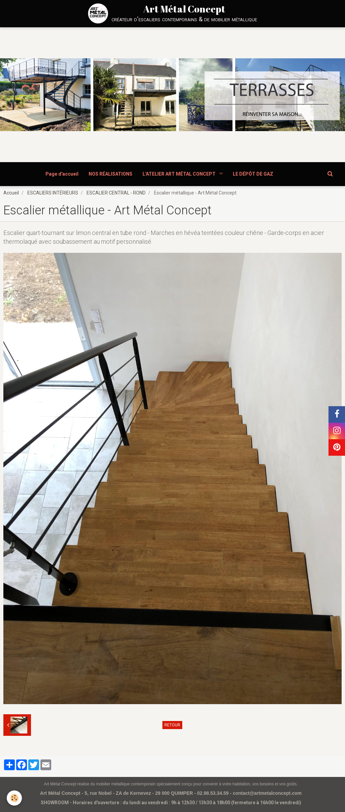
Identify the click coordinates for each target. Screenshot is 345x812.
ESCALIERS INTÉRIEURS (52, 193)
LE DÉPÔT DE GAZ (253, 174)
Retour (172, 725)
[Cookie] (14, 798)
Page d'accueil (62, 174)
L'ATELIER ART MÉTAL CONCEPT (180, 174)
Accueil (11, 193)
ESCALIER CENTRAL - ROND (116, 193)
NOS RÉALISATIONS (110, 174)
